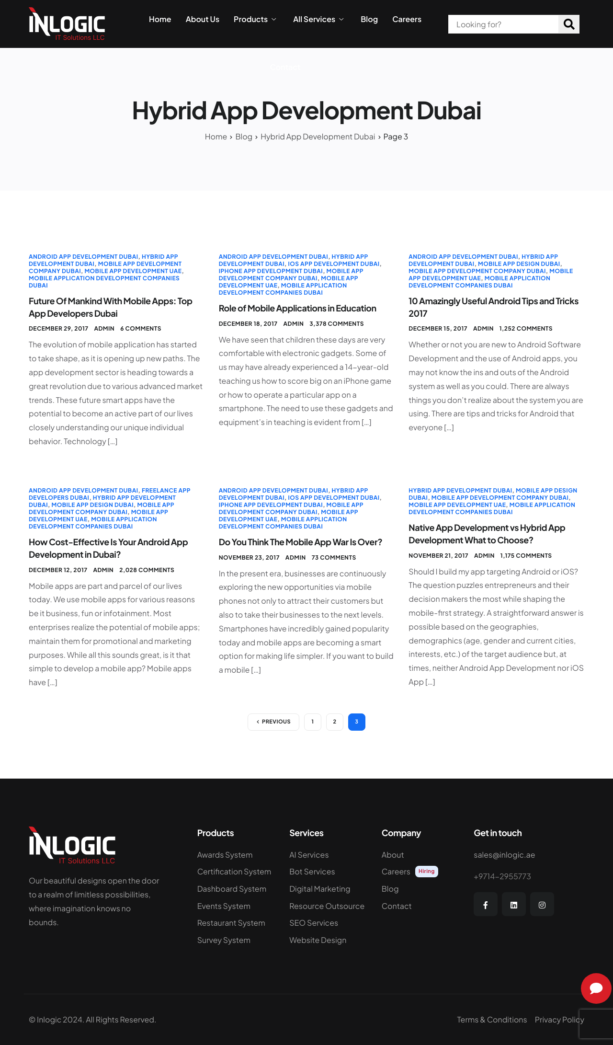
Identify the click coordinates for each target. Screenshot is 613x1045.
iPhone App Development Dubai (271, 271)
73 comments (334, 557)
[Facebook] (486, 904)
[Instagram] (542, 904)
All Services (318, 19)
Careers (406, 19)
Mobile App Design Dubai (519, 263)
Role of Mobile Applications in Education (297, 307)
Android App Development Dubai (83, 256)
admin (104, 328)
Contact (285, 67)
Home (160, 19)
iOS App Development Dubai (333, 263)
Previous (276, 722)
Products (255, 19)
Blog (369, 19)
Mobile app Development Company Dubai (291, 274)
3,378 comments (336, 323)
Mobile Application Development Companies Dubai (283, 289)
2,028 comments (146, 570)
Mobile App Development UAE (133, 271)
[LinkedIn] (514, 904)
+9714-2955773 (502, 876)
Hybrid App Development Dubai (460, 490)
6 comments (140, 328)
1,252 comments (526, 328)
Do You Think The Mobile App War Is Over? (301, 541)
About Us (202, 19)
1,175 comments (526, 555)
